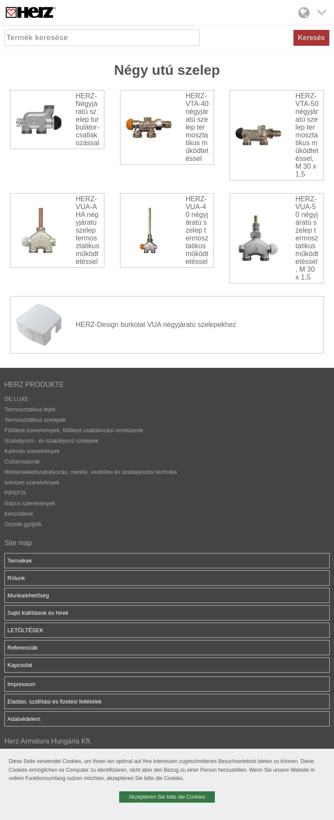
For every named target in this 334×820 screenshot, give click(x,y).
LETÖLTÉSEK (25, 630)
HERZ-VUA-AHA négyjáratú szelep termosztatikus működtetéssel (87, 230)
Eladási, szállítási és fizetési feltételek (54, 701)
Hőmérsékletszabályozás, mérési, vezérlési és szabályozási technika (90, 472)
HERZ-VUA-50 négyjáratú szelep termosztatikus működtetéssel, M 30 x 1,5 (306, 238)
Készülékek (18, 513)
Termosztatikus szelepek (35, 420)
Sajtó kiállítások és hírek (37, 613)
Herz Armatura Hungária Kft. (48, 741)
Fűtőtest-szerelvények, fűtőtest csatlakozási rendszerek (73, 430)
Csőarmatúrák (22, 461)
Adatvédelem (23, 719)
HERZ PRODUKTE (34, 384)
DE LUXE (16, 399)
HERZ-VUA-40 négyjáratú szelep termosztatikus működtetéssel (197, 230)
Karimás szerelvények (32, 451)
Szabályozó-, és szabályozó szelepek (51, 440)
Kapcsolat (19, 665)
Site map (18, 543)
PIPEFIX (15, 493)
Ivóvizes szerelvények (31, 482)
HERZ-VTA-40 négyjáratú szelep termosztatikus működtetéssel (197, 127)
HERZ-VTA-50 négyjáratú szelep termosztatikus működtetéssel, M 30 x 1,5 (306, 135)
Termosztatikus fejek (30, 409)
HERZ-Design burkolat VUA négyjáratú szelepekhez (156, 324)
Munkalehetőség (28, 595)
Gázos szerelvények (29, 503)
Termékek (19, 560)
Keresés (311, 37)
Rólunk (16, 578)
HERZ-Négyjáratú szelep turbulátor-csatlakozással (87, 119)
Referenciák (22, 647)
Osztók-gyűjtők (23, 524)
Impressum (21, 684)
